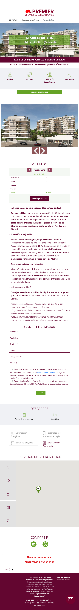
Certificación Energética (19, 434)
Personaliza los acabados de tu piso (52, 434)
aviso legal (30, 599)
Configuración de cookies (35, 602)
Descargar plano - (39, 198)
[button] (39, 490)
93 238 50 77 (39, 562)
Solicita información (39, 92)
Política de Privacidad (46, 372)
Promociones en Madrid (30, 20)
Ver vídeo (55, 419)
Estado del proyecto (22, 443)
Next (43, 150)
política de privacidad (44, 604)
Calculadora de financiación (51, 444)
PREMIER (14, 20)
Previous (35, 150)
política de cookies (44, 599)
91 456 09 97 (39, 557)
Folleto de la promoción (24, 419)
